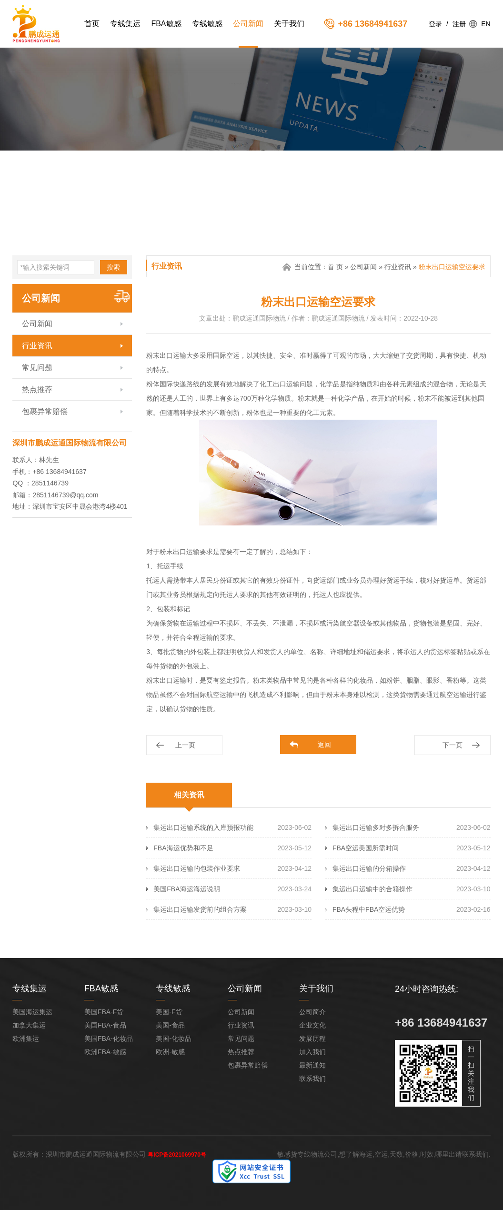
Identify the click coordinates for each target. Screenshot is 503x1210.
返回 (324, 744)
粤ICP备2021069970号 (177, 1154)
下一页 (453, 745)
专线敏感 (207, 24)
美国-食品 (170, 1025)
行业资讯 (37, 346)
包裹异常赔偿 (45, 411)
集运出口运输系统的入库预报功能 (203, 827)
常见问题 (37, 367)
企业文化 (312, 1025)
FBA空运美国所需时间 (365, 848)
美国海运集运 (32, 1012)
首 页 (335, 267)
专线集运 (125, 24)
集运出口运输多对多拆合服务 (375, 827)
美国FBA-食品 (105, 1025)
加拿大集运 (29, 1025)
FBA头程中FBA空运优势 (368, 909)
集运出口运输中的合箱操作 (372, 889)
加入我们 (312, 1052)
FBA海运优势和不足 (183, 848)
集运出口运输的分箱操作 (369, 868)
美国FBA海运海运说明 (186, 889)
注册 (459, 24)
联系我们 (312, 1078)
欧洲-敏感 (170, 1052)
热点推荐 (37, 389)
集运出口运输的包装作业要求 (196, 868)
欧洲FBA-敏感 (105, 1052)
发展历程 (312, 1038)
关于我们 (289, 24)
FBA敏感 (166, 24)
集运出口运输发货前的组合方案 (200, 909)
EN (485, 24)
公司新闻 (248, 24)
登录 (435, 24)
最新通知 (312, 1065)
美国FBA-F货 (103, 1012)
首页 (92, 24)
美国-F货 (169, 1012)
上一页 (185, 745)
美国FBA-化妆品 (108, 1038)
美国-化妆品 (173, 1038)
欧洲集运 (25, 1038)
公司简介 (312, 1012)
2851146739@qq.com (65, 495)
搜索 (113, 267)
